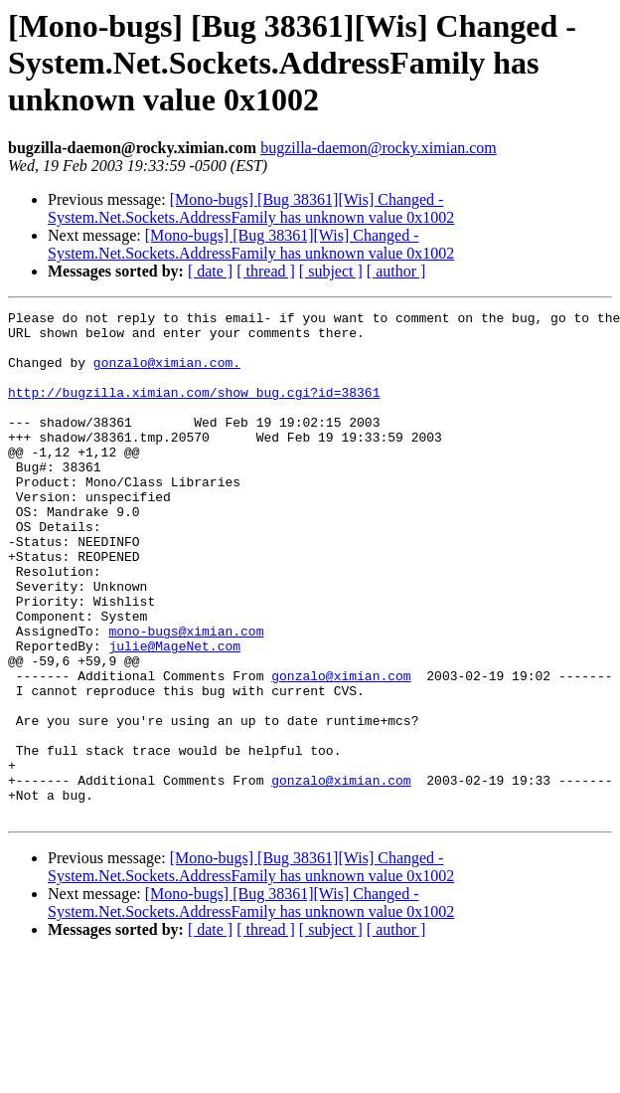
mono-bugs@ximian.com (185, 696)
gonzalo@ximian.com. (166, 374)
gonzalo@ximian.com (340, 750)
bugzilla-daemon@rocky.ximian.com (378, 147)
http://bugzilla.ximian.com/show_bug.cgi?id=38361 (194, 410)
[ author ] (396, 271)
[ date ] (210, 271)
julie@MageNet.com (174, 714)
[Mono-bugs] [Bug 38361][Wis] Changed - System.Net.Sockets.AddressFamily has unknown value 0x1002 (251, 208)
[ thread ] (265, 271)
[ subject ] (331, 271)
